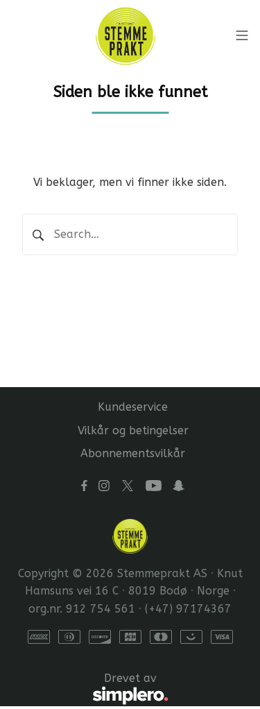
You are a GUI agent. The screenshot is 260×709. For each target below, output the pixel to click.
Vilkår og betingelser (133, 430)
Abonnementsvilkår (132, 453)
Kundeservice (133, 406)
